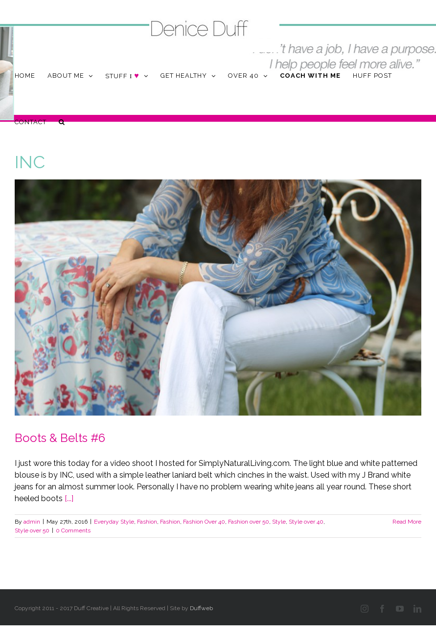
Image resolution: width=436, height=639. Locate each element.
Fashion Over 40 (204, 521)
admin (31, 521)
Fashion (147, 521)
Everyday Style (114, 521)
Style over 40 (306, 521)
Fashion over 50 (248, 521)
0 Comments (73, 530)
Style (279, 521)
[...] (69, 498)
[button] (62, 122)
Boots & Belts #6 (60, 438)
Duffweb (201, 608)
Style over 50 (32, 530)
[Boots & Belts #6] (218, 297)
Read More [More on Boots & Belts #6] (406, 521)
